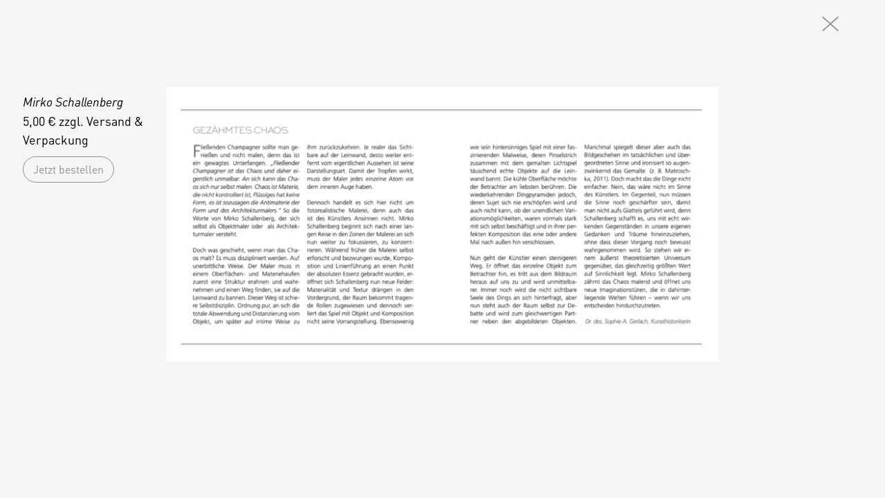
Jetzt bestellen (68, 169)
